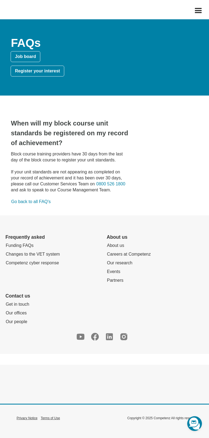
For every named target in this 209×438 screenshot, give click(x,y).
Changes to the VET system (33, 254)
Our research (119, 263)
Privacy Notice (27, 418)
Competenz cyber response (32, 263)
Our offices (16, 313)
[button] (198, 11)
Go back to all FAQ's (31, 201)
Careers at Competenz (129, 254)
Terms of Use (50, 418)
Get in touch (17, 304)
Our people (16, 321)
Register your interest (37, 71)
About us (115, 245)
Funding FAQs (19, 245)
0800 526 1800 (110, 184)
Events (113, 271)
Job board (25, 56)
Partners (115, 280)
